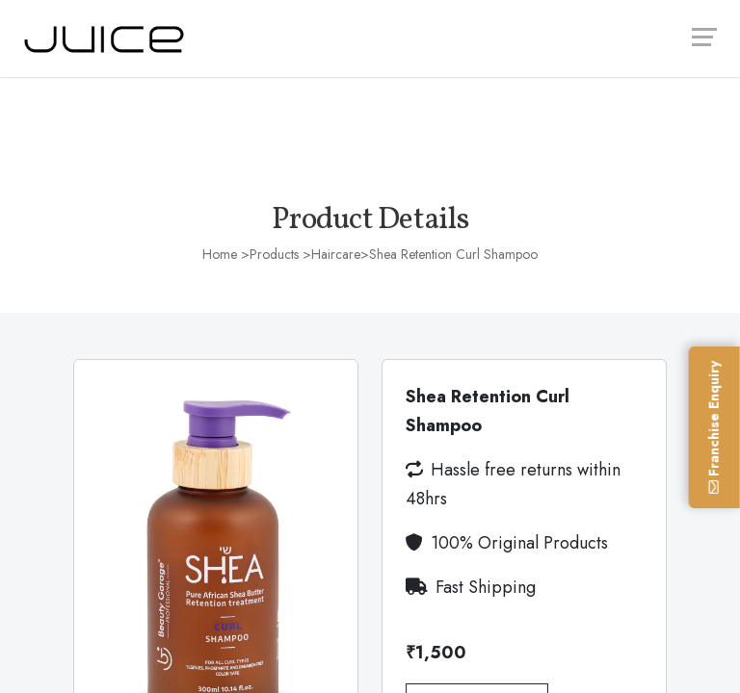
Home (219, 254)
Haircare (335, 254)
